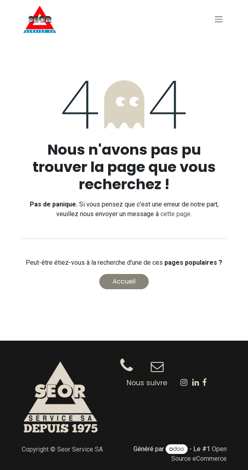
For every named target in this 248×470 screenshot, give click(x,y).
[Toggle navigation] (219, 19)
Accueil (124, 281)
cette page (175, 214)
